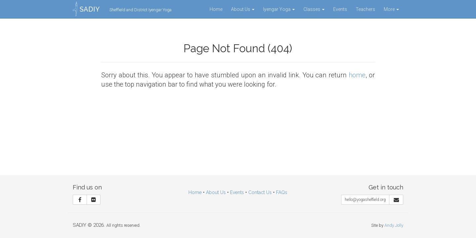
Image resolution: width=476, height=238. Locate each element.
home (357, 75)
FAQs (281, 192)
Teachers (365, 9)
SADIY (89, 9)
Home (216, 9)
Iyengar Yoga (279, 9)
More (391, 9)
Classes (314, 9)
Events (340, 9)
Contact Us (260, 192)
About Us (243, 9)
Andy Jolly (393, 225)
